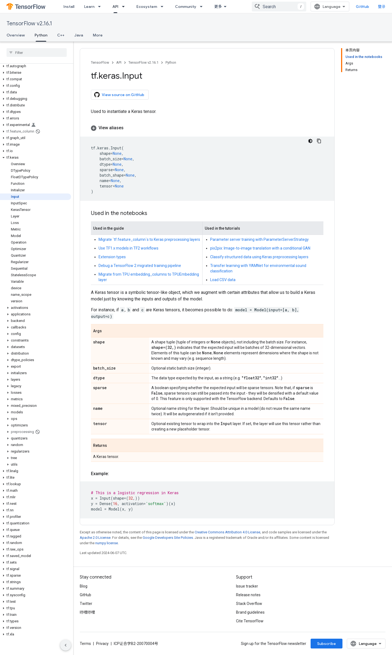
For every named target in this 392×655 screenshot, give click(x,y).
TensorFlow (100, 62)
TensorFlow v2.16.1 (29, 23)
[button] (35, 66)
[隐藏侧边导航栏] (65, 645)
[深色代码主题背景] (310, 141)
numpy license (106, 543)
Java (78, 35)
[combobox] (279, 6)
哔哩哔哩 (87, 612)
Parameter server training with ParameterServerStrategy (259, 239)
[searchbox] (37, 52)
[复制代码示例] (319, 141)
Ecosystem (146, 6)
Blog (83, 586)
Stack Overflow (249, 603)
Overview (16, 35)
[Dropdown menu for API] (124, 6)
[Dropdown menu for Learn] (101, 6)
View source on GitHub (119, 94)
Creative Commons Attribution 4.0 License (227, 532)
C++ (61, 35)
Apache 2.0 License (95, 538)
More (98, 35)
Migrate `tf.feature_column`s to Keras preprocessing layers (149, 239)
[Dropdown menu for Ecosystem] (163, 6)
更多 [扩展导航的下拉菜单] (218, 6)
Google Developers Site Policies (168, 538)
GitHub (362, 6)
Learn (89, 6)
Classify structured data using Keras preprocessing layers (259, 257)
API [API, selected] (115, 6)
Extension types (112, 257)
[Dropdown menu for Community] (202, 6)
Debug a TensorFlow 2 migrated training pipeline (140, 265)
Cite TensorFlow (250, 621)
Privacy (102, 643)
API (118, 62)
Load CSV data (222, 280)
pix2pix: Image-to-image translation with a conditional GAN (260, 248)
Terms (85, 643)
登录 (381, 6)
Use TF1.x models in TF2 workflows (128, 248)
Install (68, 6)
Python (171, 62)
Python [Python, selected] (41, 35)
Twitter (86, 603)
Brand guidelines (250, 612)
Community (185, 6)
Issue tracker (247, 586)
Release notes (248, 595)
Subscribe (326, 643)
